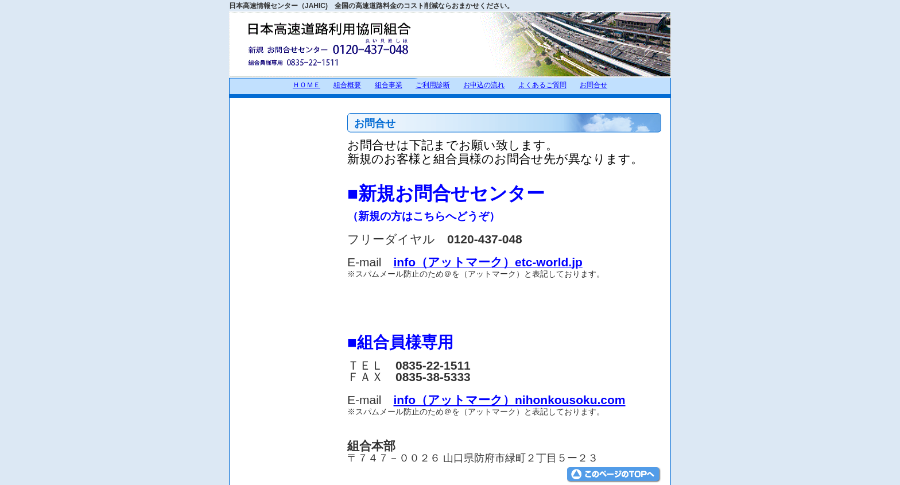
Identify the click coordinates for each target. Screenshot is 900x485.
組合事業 (388, 85)
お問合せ (593, 85)
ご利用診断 (433, 85)
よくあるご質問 (542, 85)
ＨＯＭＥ (306, 85)
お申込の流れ (484, 85)
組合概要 (347, 85)
